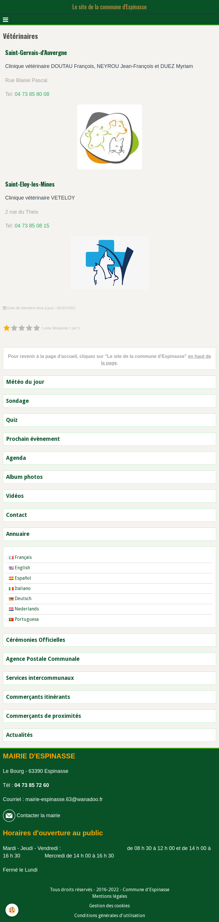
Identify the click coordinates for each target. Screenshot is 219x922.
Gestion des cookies (109, 905)
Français (20, 557)
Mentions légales (109, 896)
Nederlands (24, 609)
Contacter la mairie (37, 815)
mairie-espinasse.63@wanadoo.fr (64, 799)
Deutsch (20, 598)
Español (20, 578)
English (19, 567)
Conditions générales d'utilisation (109, 915)
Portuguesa (24, 619)
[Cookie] (12, 910)
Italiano (20, 588)
